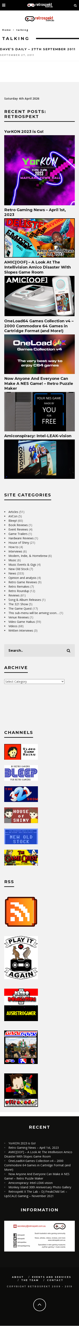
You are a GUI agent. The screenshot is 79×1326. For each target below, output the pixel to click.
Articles (13, 512)
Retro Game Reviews (22, 582)
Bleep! (12, 521)
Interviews (15, 551)
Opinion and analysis (22, 578)
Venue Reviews (18, 617)
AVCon (12, 516)
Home (6, 29)
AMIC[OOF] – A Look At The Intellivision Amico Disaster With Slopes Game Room (37, 267)
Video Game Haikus (21, 622)
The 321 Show (18, 604)
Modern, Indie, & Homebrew (27, 556)
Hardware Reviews (21, 538)
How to (13, 547)
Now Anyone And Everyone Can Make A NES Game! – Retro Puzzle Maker (38, 383)
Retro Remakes (18, 586)
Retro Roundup (18, 591)
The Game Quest (20, 608)
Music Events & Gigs (22, 565)
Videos (12, 626)
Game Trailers (18, 534)
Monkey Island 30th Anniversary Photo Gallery (39, 1187)
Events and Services (51, 1277)
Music (12, 560)
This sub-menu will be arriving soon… (33, 613)
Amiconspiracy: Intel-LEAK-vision (37, 435)
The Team (30, 1280)
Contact (55, 1280)
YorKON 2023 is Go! (24, 131)
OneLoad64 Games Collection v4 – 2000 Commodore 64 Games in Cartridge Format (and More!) (39, 326)
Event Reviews (18, 529)
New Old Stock (18, 569)
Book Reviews (18, 525)
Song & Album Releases (24, 600)
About (18, 1277)
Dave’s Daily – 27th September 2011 (37, 49)
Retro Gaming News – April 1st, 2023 (33, 1148)
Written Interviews (20, 630)
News (12, 573)
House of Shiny (18, 543)
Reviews (14, 595)
